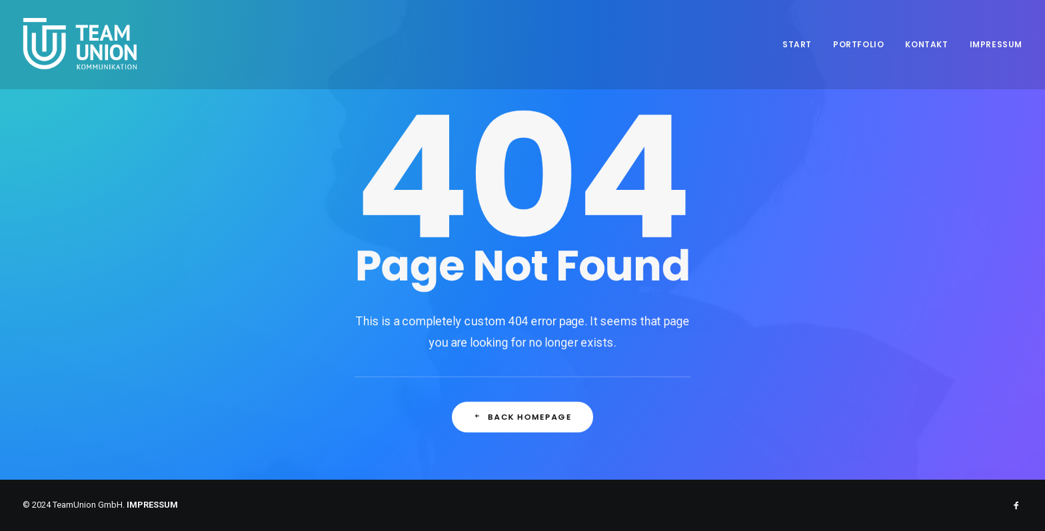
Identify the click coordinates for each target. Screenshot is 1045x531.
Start (797, 44)
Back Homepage (522, 423)
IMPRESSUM (152, 505)
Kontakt (926, 44)
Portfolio (858, 44)
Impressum (996, 44)
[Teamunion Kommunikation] (81, 44)
